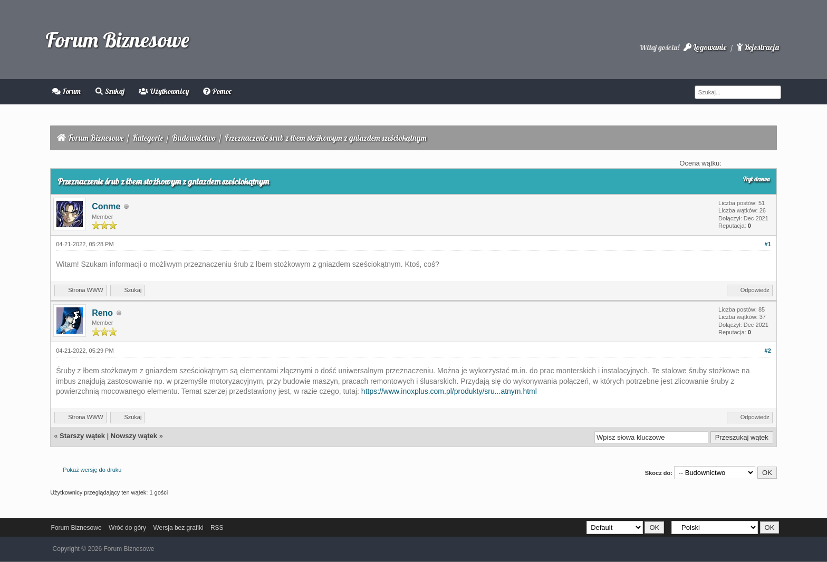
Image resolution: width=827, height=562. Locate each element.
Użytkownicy (164, 91)
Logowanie (705, 47)
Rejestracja (758, 47)
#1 (768, 244)
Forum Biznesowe (117, 39)
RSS (217, 527)
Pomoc (217, 91)
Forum (66, 91)
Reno (102, 312)
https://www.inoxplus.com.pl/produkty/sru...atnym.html (449, 391)
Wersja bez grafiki (178, 527)
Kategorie (147, 138)
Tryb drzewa (756, 179)
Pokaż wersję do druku (92, 470)
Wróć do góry (127, 527)
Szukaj (109, 91)
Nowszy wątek (134, 436)
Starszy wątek (82, 436)
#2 (768, 350)
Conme (106, 206)
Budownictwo (194, 138)
